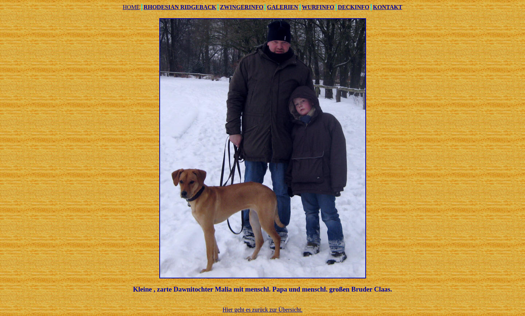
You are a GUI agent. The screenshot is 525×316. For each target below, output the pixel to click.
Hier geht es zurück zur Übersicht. (262, 310)
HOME (131, 7)
